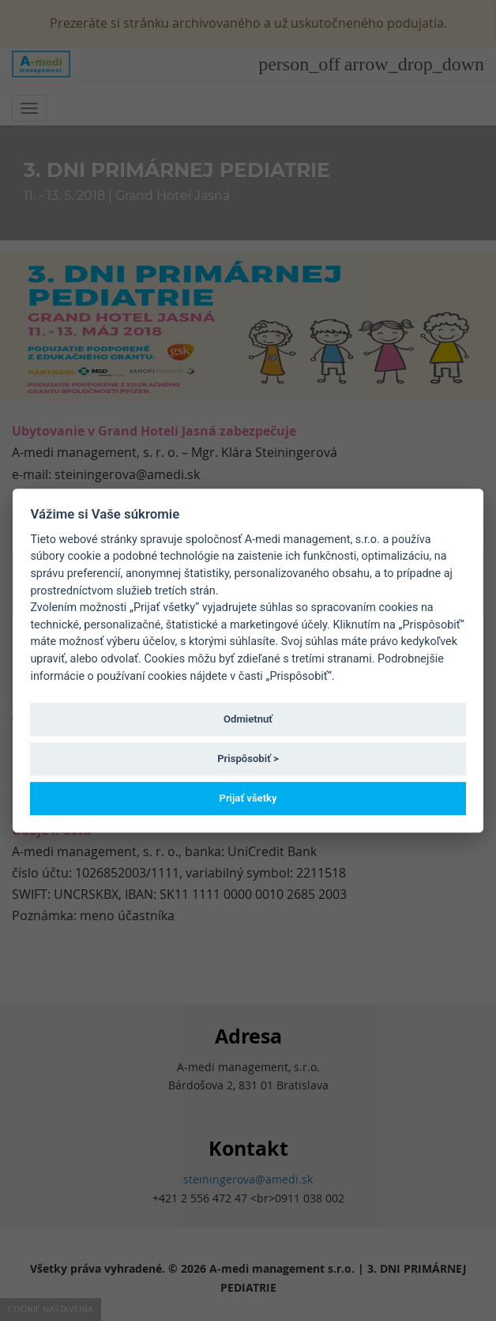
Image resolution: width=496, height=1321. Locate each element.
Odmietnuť (248, 719)
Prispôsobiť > (248, 758)
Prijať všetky (247, 798)
